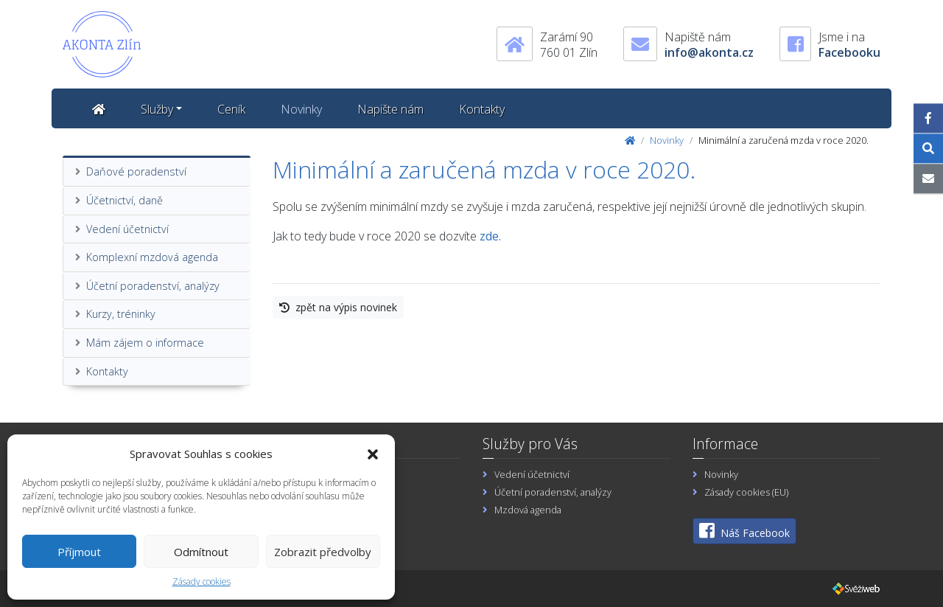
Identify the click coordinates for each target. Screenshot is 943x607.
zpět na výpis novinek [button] (338, 307)
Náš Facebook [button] (744, 530)
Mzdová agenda (527, 509)
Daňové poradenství (136, 171)
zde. (490, 236)
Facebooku (849, 52)
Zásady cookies (201, 581)
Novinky (301, 109)
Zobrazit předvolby (322, 551)
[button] (372, 453)
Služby (157, 109)
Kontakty (482, 109)
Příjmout (79, 551)
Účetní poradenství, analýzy (153, 286)
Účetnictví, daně (124, 200)
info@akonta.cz (709, 52)
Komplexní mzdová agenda (152, 257)
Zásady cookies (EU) (746, 492)
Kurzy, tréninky (120, 314)
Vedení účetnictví (127, 229)
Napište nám (390, 109)
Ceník (231, 109)
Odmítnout (201, 551)
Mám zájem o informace (145, 343)
